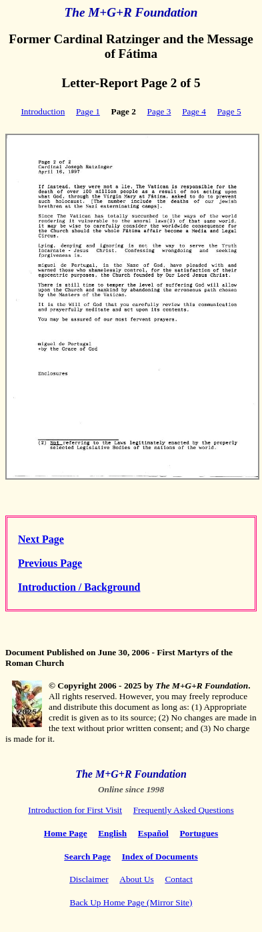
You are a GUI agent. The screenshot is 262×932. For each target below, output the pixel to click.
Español (153, 833)
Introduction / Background (79, 587)
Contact (178, 879)
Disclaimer (88, 879)
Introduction (43, 111)
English (112, 833)
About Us (136, 879)
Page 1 (88, 111)
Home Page (65, 833)
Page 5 (229, 111)
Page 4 (194, 111)
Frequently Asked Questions (183, 810)
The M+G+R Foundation (131, 12)
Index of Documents (160, 856)
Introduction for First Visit (75, 810)
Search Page (87, 856)
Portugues (198, 833)
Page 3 (159, 111)
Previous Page (50, 563)
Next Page (41, 539)
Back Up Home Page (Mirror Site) (131, 902)
